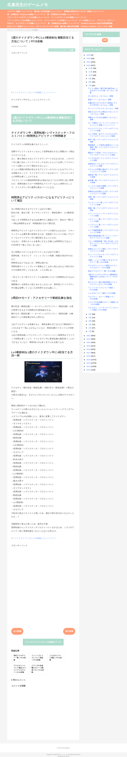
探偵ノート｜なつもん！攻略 (99, 100)
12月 (91, 68)
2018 (88, 349)
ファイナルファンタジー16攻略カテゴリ (43, 642)
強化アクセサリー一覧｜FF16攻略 (102, 271)
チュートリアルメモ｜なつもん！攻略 (103, 108)
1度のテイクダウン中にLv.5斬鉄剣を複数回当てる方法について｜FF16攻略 (103, 277)
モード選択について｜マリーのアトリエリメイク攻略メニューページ (103, 124)
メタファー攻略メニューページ (19, 11)
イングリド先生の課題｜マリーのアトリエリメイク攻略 (103, 187)
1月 (90, 331)
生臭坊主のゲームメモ (27, 4)
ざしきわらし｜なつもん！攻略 (100, 96)
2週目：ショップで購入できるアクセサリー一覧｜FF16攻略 (103, 261)
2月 (90, 328)
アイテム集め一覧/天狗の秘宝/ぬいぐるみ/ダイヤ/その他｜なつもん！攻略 (103, 90)
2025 (88, 58)
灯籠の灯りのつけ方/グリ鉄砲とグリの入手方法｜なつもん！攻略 (102, 104)
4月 (90, 321)
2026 (88, 55)
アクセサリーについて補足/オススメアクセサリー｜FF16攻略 (102, 267)
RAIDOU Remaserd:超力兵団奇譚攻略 (96, 23)
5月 (90, 318)
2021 (88, 339)
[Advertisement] (43, 70)
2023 (88, 65)
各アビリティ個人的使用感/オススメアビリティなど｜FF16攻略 (102, 283)
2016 (88, 356)
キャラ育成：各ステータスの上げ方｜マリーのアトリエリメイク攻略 (103, 135)
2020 (88, 342)
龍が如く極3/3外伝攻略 (69, 26)
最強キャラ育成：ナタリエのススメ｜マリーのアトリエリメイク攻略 (103, 154)
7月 (90, 85)
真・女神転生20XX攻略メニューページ (63, 23)
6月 (90, 314)
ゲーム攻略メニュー (87, 20)
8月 (90, 82)
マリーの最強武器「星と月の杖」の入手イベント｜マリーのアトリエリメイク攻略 (103, 243)
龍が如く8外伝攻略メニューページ (48, 11)
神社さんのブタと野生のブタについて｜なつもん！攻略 (103, 113)
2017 (88, 353)
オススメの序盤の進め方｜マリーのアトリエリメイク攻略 (103, 170)
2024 (88, 62)
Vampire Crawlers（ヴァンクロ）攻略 (96, 26)
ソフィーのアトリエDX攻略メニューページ (24, 20)
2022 (88, 336)
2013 (88, 366)
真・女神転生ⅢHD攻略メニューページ (63, 14)
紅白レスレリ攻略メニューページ (20, 26)
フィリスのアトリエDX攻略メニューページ (68, 17)
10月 (91, 75)
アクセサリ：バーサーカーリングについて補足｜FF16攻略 (103, 309)
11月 (91, 72)
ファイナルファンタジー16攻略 (62, 50)
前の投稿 (69, 631)
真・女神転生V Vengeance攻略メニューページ (26, 14)
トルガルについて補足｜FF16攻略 (102, 293)
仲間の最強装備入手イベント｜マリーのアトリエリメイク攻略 (103, 237)
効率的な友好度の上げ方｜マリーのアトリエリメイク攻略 (103, 192)
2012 (88, 370)
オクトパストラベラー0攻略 (47, 26)
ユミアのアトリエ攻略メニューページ (30, 23)
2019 (88, 346)
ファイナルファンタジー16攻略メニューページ (33, 92)
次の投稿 (17, 631)
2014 (88, 363)
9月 (90, 79)
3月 (90, 324)
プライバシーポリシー (106, 20)
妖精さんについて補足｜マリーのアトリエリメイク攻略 (103, 250)
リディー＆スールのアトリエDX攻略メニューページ (28, 17)
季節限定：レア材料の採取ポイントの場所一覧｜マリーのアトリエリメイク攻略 (103, 147)
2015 (88, 360)
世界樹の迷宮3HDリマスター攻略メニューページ (84, 11)
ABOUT (10, 23)
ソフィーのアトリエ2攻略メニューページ (60, 20)
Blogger (67, 748)
